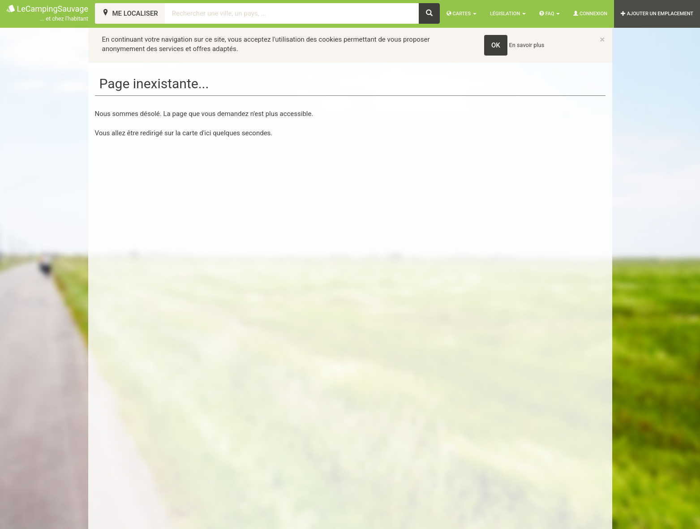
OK (495, 45)
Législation (508, 14)
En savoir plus (527, 45)
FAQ (549, 14)
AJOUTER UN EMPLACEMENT (657, 14)
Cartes (462, 14)
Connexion (590, 14)
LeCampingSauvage (47, 13)
